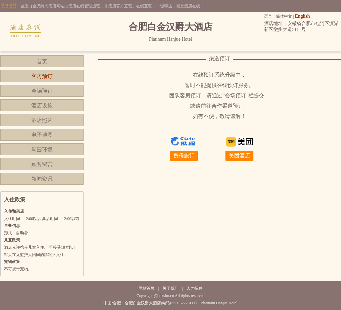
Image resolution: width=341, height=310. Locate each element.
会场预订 (42, 91)
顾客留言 (42, 164)
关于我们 (170, 288)
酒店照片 (42, 120)
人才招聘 (194, 288)
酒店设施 (42, 105)
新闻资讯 (42, 179)
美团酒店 (239, 155)
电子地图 (42, 135)
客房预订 (42, 76)
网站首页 (147, 288)
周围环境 (42, 149)
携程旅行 (183, 155)
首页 (42, 61)
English (302, 16)
